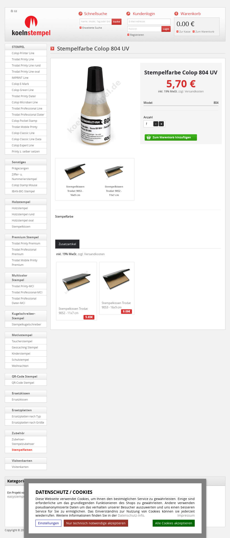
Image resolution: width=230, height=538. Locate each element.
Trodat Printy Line (23, 59)
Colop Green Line (23, 90)
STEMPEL (18, 47)
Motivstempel (22, 335)
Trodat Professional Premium (24, 252)
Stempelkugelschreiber (26, 324)
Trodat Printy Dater (24, 96)
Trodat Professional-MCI (27, 292)
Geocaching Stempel (25, 347)
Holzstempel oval (23, 220)
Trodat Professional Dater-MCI (24, 301)
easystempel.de (19, 496)
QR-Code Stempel (24, 376)
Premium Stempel (25, 237)
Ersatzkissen (21, 393)
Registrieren (137, 34)
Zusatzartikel (67, 244)
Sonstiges (19, 162)
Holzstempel (21, 202)
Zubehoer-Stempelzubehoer (23, 441)
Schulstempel (20, 359)
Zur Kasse (184, 31)
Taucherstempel (22, 341)
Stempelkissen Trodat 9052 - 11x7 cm (114, 191)
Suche (116, 21)
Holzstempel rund (23, 214)
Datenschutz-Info (131, 515)
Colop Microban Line (25, 102)
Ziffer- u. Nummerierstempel (24, 177)
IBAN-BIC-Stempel (23, 191)
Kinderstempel (21, 353)
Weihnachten (20, 366)
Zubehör (18, 433)
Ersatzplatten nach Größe (28, 422)
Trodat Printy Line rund (26, 65)
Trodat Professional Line (27, 108)
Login (166, 28)
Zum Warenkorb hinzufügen (172, 137)
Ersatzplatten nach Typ (26, 416)
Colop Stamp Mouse (24, 185)
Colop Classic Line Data (26, 139)
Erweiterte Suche (92, 27)
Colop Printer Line (23, 53)
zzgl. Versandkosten (191, 91)
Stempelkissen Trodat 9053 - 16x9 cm (75, 191)
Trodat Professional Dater (28, 114)
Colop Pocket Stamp (24, 120)
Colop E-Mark (20, 84)
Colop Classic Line (23, 133)
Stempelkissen (21, 226)
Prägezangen (20, 168)
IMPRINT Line (20, 77)
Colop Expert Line (23, 145)
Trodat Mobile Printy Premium (24, 262)
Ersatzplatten (22, 410)
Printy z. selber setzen (26, 151)
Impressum (186, 515)
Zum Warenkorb (204, 31)
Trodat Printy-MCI (23, 286)
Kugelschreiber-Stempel (23, 316)
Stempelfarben (22, 450)
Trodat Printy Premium (26, 243)
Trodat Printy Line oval (26, 71)
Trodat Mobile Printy (24, 127)
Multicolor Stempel (19, 277)
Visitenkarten (22, 461)
